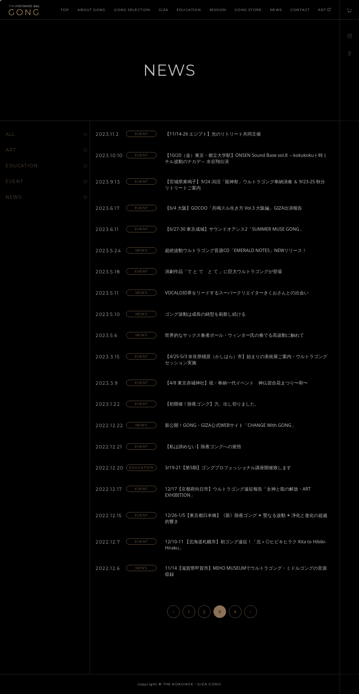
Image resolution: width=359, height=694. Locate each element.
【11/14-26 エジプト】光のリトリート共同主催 (213, 134)
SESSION (217, 10)
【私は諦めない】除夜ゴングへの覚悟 (203, 446)
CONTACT (300, 10)
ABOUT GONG (91, 10)
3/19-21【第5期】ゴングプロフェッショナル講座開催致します (228, 467)
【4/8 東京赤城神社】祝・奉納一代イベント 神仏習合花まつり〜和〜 (236, 383)
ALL (10, 134)
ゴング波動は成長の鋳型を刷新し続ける (205, 314)
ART (324, 10)
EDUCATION (189, 10)
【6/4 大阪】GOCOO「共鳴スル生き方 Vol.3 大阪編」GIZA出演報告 (233, 208)
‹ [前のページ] (173, 611)
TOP (65, 10)
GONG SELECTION (132, 10)
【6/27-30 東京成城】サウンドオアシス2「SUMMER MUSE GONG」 (234, 229)
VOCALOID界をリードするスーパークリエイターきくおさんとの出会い (237, 293)
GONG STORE (248, 10)
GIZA (163, 10)
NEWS (276, 10)
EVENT (15, 181)
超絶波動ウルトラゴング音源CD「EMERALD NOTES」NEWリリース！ (236, 250)
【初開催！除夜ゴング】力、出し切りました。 (212, 404)
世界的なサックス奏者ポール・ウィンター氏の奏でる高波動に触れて (234, 335)
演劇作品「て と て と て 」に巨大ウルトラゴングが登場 (223, 271)
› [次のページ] (250, 611)
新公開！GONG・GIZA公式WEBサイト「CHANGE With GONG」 (230, 425)
